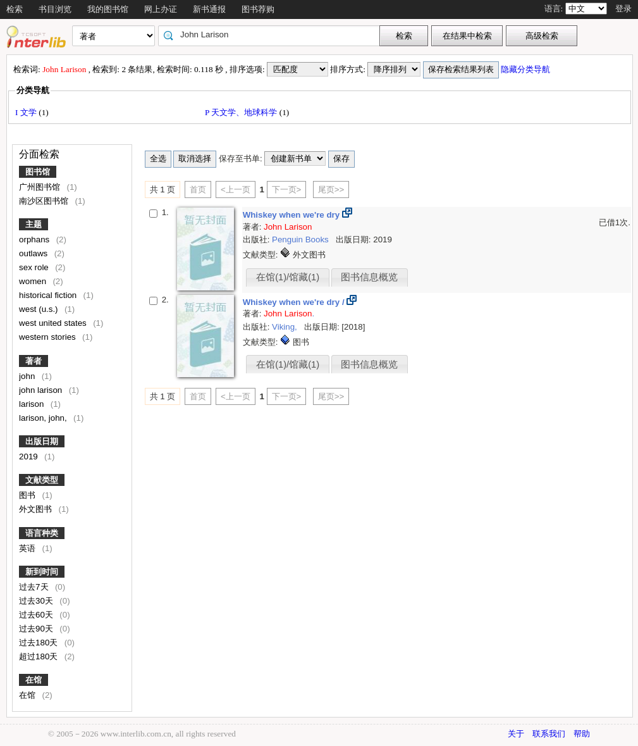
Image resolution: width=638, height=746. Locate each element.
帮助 (582, 733)
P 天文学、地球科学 (242, 112)
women (34, 281)
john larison (41, 390)
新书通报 (209, 9)
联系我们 (548, 733)
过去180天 (39, 642)
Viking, (285, 327)
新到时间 (41, 571)
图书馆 (37, 172)
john (28, 376)
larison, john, (44, 418)
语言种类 (41, 533)
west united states (54, 323)
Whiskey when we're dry (292, 215)
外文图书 (36, 509)
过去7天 (35, 587)
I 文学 (27, 112)
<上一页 (235, 189)
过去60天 (37, 614)
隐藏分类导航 (526, 69)
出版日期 (41, 441)
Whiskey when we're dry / (295, 302)
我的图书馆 (107, 9)
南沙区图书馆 (45, 201)
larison (32, 404)
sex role (35, 267)
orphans (35, 239)
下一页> (287, 189)
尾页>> (331, 189)
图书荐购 (258, 9)
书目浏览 (55, 9)
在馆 (33, 680)
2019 (29, 456)
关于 (516, 733)
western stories (48, 337)
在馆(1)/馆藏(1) (287, 277)
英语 (28, 548)
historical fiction (49, 295)
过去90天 (37, 628)
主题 (33, 224)
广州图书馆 (41, 187)
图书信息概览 (369, 277)
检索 (14, 9)
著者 (33, 361)
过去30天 (37, 601)
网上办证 (160, 9)
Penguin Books (301, 239)
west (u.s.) (39, 309)
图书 (28, 495)
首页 (198, 189)
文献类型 (41, 480)
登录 (623, 8)
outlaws (34, 253)
